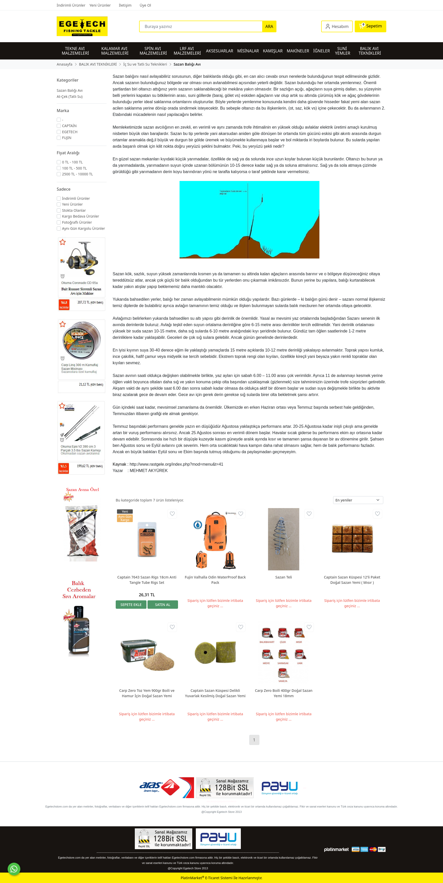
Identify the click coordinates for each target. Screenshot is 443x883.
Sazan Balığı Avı (70, 90)
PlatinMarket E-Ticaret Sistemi (206, 877)
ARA (269, 26)
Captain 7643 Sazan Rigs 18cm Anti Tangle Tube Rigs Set (146, 580)
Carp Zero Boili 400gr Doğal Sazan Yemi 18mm (283, 693)
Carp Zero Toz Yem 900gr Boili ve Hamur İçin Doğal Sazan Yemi (146, 693)
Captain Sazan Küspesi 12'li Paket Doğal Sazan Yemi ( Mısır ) (352, 580)
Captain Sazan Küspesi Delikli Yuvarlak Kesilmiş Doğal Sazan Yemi (215, 693)
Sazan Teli (283, 577)
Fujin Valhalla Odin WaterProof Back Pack (215, 580)
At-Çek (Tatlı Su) (70, 96)
